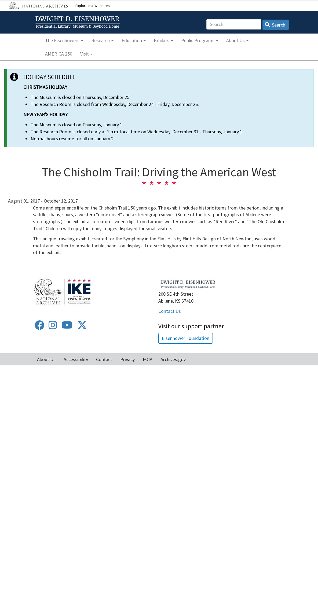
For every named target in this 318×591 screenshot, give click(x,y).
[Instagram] (53, 327)
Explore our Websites (92, 5)
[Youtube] (67, 327)
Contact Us (169, 311)
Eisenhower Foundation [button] (185, 338)
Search (275, 25)
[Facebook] (39, 327)
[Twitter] (82, 327)
